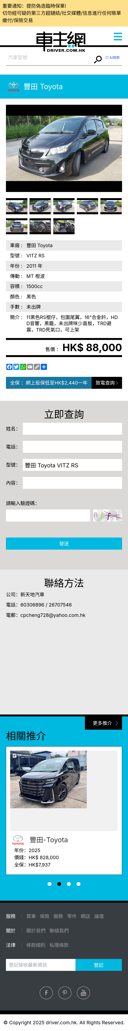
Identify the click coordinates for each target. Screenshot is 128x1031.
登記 (98, 965)
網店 (85, 916)
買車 (31, 916)
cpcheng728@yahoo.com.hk (52, 615)
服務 (58, 916)
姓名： (13, 429)
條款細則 (35, 945)
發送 (64, 544)
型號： (13, 465)
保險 (44, 916)
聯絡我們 (59, 931)
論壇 (99, 916)
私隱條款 (59, 945)
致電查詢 (105, 383)
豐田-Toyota (39, 840)
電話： (13, 447)
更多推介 (102, 723)
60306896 (32, 605)
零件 (72, 916)
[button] (50, 884)
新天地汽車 (32, 594)
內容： (13, 483)
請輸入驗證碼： (22, 503)
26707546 (60, 605)
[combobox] (49, 58)
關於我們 (35, 931)
